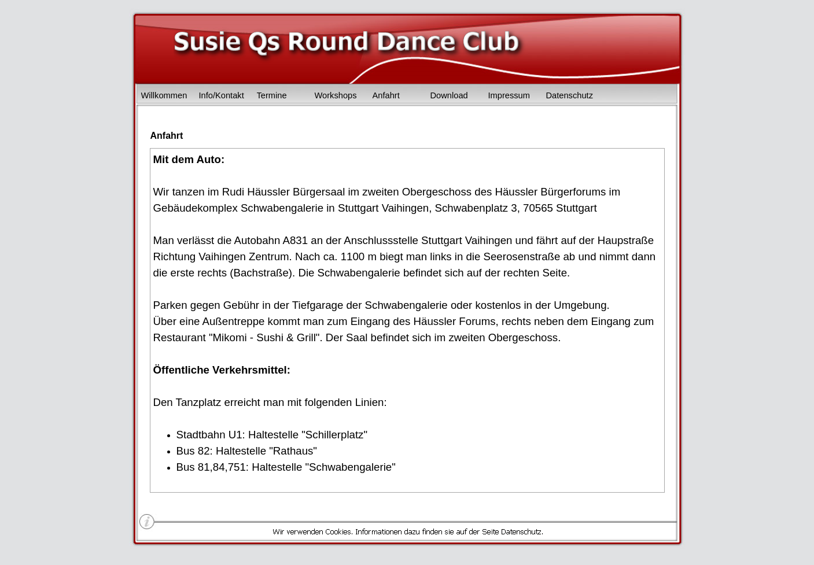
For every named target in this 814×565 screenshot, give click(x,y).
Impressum (509, 95)
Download (449, 95)
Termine (272, 95)
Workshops (336, 95)
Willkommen (164, 95)
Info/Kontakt (221, 95)
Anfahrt (386, 95)
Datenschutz (569, 95)
